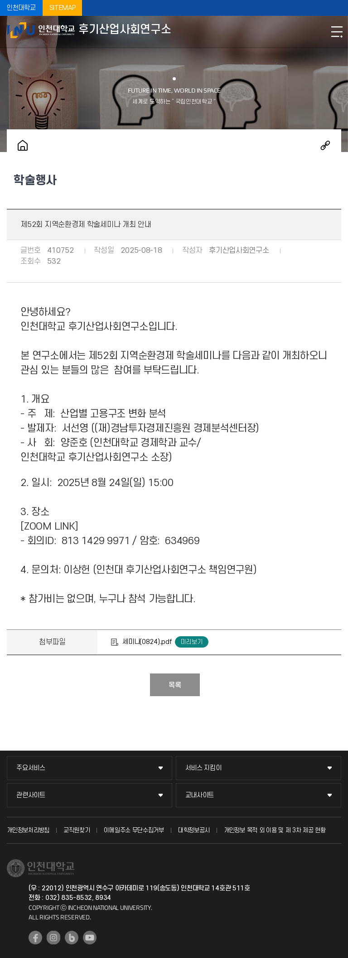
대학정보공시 (194, 830)
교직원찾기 (76, 830)
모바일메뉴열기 (336, 32)
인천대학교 (21, 8)
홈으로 (22, 145)
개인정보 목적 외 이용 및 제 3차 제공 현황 (275, 830)
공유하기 (325, 145)
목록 (175, 685)
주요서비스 (30, 768)
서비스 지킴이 (203, 768)
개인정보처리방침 (28, 830)
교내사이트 (199, 795)
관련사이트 (30, 795)
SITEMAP (62, 8)
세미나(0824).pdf (146, 642)
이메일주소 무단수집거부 (134, 830)
